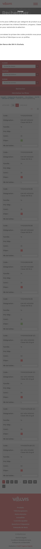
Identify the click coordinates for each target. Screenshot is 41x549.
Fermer (21, 11)
